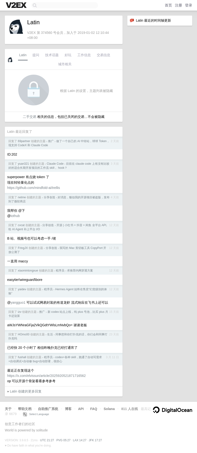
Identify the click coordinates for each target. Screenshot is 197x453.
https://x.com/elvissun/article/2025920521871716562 (46, 376)
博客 (68, 409)
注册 (178, 5)
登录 (188, 5)
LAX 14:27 (79, 440)
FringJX (23, 248)
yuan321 (23, 163)
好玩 (68, 55)
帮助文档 (24, 409)
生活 (50, 334)
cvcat (21, 225)
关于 (8, 409)
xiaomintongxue (28, 270)
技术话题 (52, 55)
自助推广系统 (48, 409)
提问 (35, 55)
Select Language (36, 414)
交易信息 (103, 55)
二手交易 (29, 117)
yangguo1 (18, 302)
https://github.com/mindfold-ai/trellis (33, 188)
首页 (168, 5)
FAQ (93, 409)
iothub (15, 216)
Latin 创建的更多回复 (26, 391)
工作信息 (84, 55)
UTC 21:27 (47, 440)
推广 (51, 141)
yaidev (22, 289)
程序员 (60, 270)
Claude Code (55, 163)
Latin (22, 55)
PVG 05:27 (63, 440)
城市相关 (65, 64)
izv (19, 312)
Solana (109, 409)
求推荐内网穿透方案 (80, 270)
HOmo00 (23, 334)
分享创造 (49, 197)
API (81, 409)
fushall (22, 357)
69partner (24, 141)
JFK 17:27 (95, 440)
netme (22, 197)
